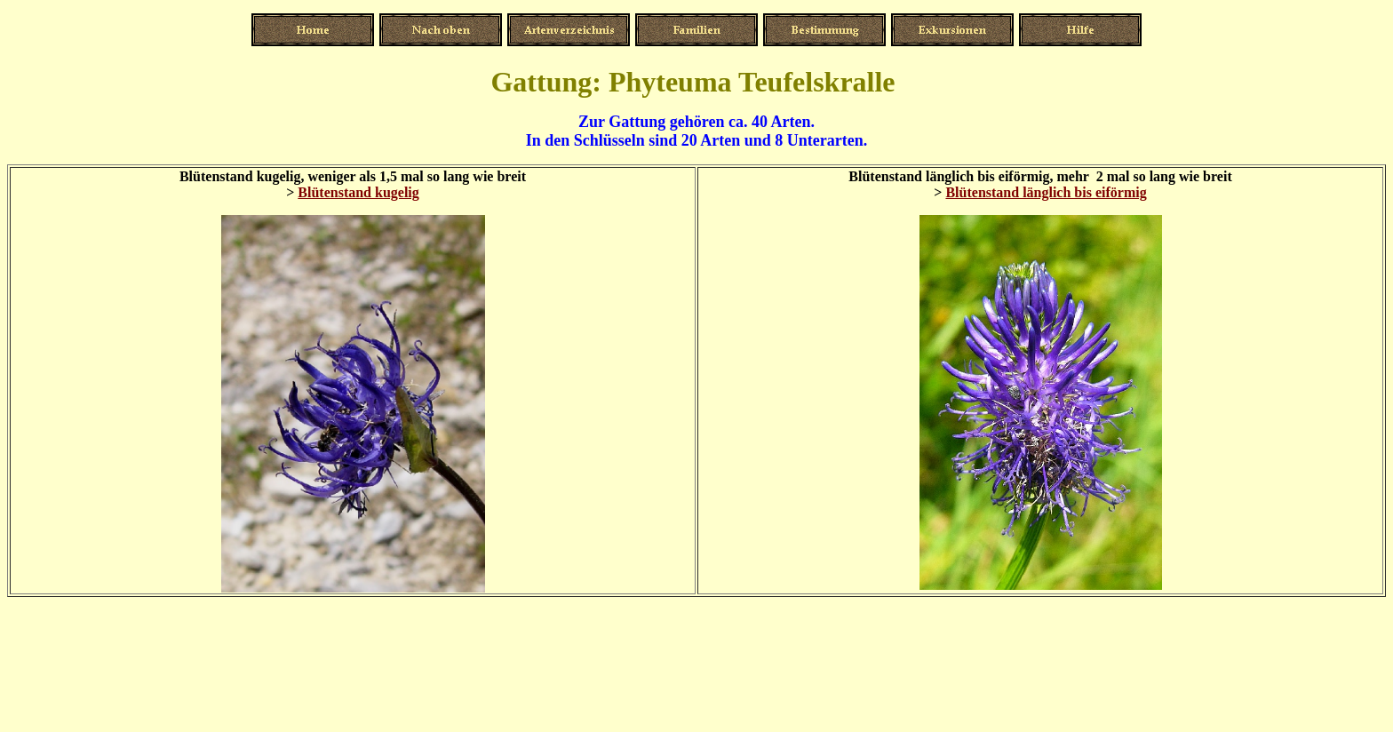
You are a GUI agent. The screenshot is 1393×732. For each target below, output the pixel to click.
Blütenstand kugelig (358, 192)
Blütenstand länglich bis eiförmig (1045, 192)
